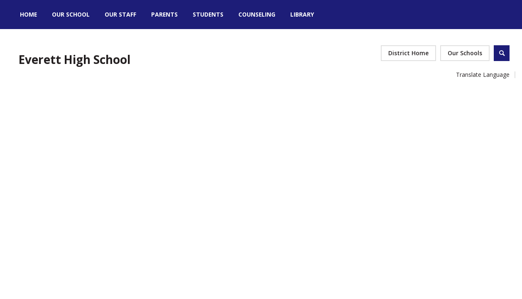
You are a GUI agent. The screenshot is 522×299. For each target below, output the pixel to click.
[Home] (28, 14)
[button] (465, 53)
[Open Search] (502, 53)
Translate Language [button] (483, 74)
